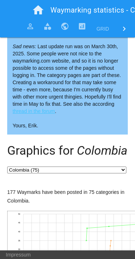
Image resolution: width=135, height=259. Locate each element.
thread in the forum (34, 111)
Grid (102, 28)
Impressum (18, 255)
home (38, 10)
